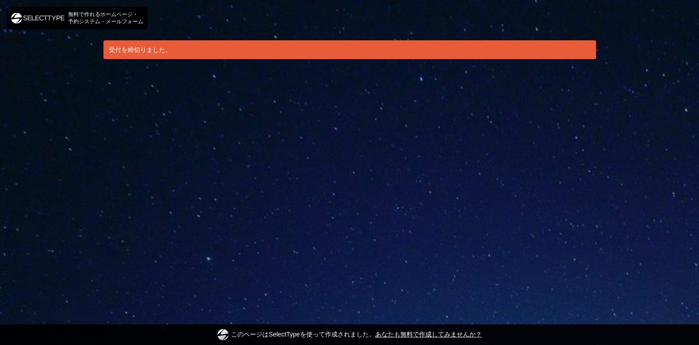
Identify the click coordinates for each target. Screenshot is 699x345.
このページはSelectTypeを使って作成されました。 (349, 335)
